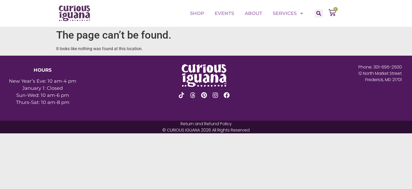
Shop (197, 13)
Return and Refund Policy (206, 124)
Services (288, 13)
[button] (319, 13)
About (253, 13)
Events (224, 13)
